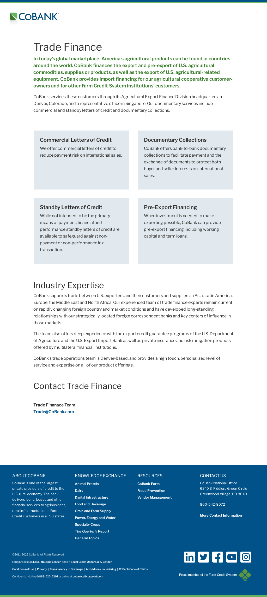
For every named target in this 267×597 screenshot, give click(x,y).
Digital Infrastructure (91, 497)
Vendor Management (154, 497)
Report (92, 531)
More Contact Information (221, 515)
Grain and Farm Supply (93, 511)
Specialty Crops (87, 524)
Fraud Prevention (151, 490)
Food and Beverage (90, 504)
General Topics (87, 538)
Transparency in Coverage (66, 569)
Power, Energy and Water (95, 518)
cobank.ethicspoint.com (88, 576)
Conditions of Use (23, 569)
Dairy (79, 490)
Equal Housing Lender (47, 562)
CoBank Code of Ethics (133, 569)
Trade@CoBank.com (53, 411)
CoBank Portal (148, 484)
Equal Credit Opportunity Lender (91, 562)
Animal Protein (87, 484)
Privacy (42, 569)
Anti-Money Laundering (101, 569)
